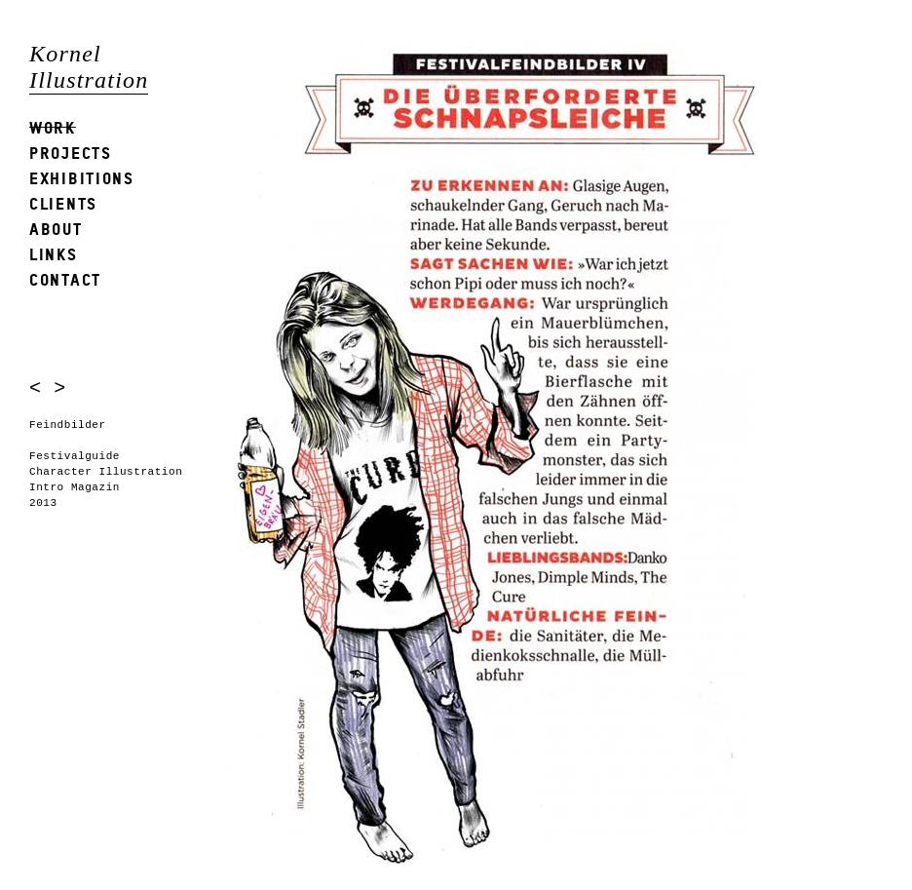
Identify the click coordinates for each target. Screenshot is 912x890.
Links (53, 254)
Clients (63, 203)
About (56, 228)
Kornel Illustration (88, 67)
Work (52, 127)
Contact (65, 279)
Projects (70, 152)
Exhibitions (81, 178)
